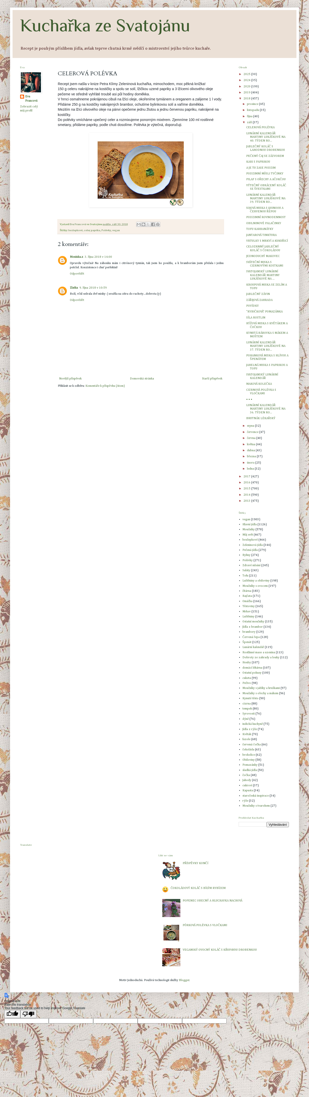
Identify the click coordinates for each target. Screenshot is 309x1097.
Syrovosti (248, 713)
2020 (247, 86)
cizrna (246, 703)
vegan (116, 230)
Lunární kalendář (253, 647)
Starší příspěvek (212, 378)
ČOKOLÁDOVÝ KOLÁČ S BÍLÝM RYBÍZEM (198, 888)
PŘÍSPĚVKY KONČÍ (195, 863)
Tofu (245, 575)
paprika (95, 230)
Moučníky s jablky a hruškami (261, 688)
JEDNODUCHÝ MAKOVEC (263, 256)
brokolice (248, 754)
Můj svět (247, 534)
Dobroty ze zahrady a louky (260, 657)
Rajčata (247, 596)
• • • (249, 399)
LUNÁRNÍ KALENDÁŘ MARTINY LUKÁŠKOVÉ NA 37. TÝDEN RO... (265, 346)
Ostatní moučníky (253, 621)
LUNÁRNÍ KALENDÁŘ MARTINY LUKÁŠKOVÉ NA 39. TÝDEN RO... (265, 198)
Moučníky (248, 529)
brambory (248, 631)
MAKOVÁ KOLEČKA (259, 383)
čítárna (246, 591)
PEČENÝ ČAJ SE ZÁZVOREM (265, 156)
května (251, 444)
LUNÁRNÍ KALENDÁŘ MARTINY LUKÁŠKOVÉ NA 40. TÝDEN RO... (265, 137)
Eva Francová (31, 98)
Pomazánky (250, 764)
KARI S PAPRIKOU (258, 161)
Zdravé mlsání (251, 565)
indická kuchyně (252, 724)
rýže (245, 800)
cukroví (247, 785)
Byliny (246, 555)
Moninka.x (76, 257)
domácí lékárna (252, 667)
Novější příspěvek (70, 378)
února (251, 462)
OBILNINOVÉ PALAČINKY (263, 223)
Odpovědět (77, 273)
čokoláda (248, 749)
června (251, 438)
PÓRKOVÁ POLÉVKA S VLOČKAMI (205, 925)
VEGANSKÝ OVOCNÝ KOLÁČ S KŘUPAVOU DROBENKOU (220, 949)
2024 (247, 80)
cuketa (246, 678)
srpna (251, 425)
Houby (246, 662)
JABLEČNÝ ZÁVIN (258, 294)
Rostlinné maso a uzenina (258, 652)
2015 (247, 488)
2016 (247, 482)
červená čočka (251, 744)
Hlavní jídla (249, 524)
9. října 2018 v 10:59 (93, 287)
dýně (245, 719)
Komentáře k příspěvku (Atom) (105, 386)
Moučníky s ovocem (255, 586)
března (252, 456)
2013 (247, 500)
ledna (251, 468)
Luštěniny (248, 616)
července (253, 432)
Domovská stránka (142, 378)
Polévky (106, 230)
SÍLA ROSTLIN (255, 317)
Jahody (246, 780)
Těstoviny (248, 606)
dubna (251, 450)
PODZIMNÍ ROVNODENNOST (266, 217)
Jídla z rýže (249, 729)
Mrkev (246, 611)
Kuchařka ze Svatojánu (105, 25)
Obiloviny (248, 759)
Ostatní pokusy (252, 672)
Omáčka (247, 601)
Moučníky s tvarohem (256, 805)
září (250, 122)
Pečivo (246, 683)
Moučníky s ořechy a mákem (260, 693)
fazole (246, 739)
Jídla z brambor (252, 626)
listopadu (253, 110)
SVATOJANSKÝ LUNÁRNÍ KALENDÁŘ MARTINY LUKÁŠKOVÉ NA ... (263, 275)
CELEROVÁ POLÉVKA (260, 127)
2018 (247, 98)
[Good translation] (12, 1014)
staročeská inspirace (255, 795)
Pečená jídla (250, 550)
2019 (247, 92)
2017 (247, 476)
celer (87, 230)
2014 (247, 494)
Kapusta (247, 790)
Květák (246, 734)
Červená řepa (251, 637)
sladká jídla (249, 770)
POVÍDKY (252, 305)
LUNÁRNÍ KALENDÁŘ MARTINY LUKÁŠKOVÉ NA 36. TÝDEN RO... (265, 409)
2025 (247, 74)
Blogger (184, 980)
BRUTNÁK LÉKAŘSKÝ (260, 418)
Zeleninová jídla (252, 545)
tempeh (247, 708)
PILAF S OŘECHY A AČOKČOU (266, 179)
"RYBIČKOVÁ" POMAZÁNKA (264, 311)
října (250, 116)
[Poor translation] (28, 1014)
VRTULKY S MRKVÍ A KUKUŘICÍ (267, 240)
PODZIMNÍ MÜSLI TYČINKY (264, 173)
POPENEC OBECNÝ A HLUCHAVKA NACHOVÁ (212, 900)
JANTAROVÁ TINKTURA (261, 235)
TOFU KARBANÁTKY (259, 229)
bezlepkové (75, 230)
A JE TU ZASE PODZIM (261, 167)
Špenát (246, 642)
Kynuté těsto (250, 698)
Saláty (246, 570)
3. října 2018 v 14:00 (98, 257)
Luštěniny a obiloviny (256, 580)
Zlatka (74, 287)
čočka (246, 775)
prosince (253, 104)
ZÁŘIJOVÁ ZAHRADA (259, 300)
